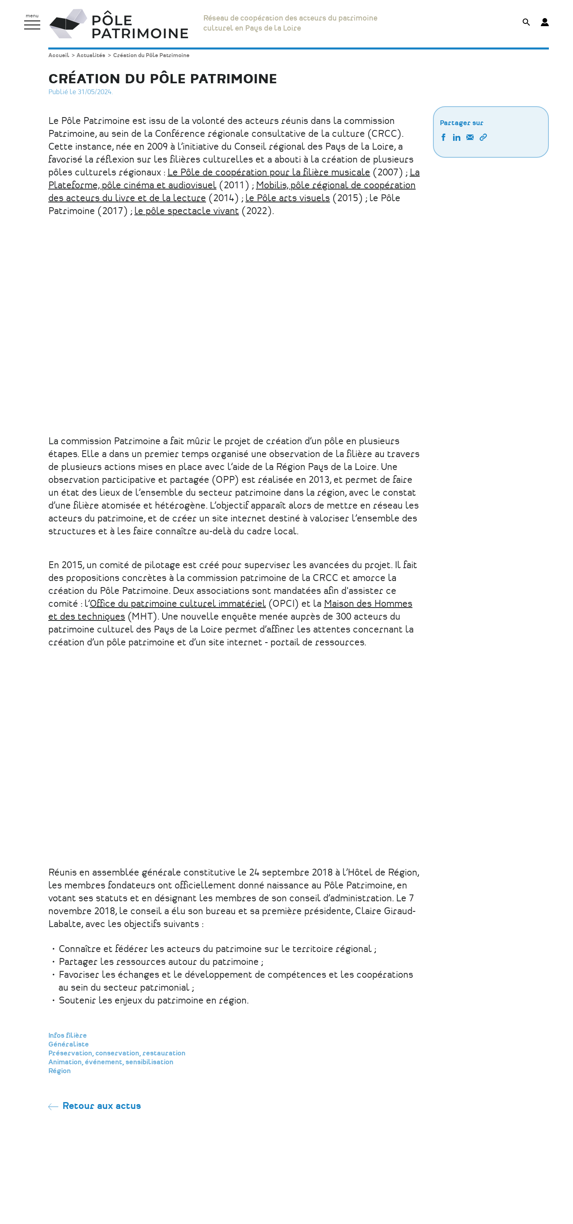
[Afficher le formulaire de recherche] (526, 23)
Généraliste (68, 1044)
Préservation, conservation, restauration (117, 1053)
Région (59, 1071)
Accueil (58, 55)
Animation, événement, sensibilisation (110, 1062)
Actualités (90, 55)
